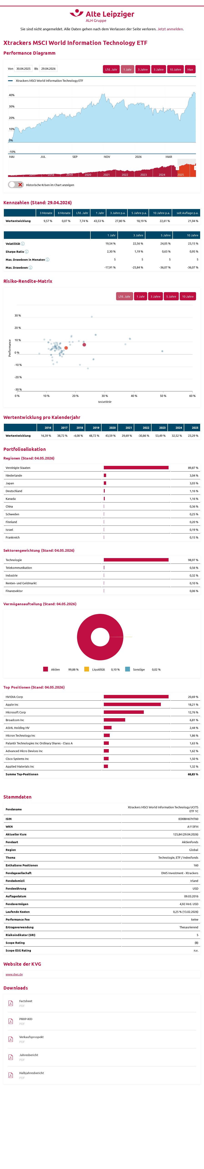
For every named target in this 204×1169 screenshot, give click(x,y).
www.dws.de (14, 974)
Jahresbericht (105, 1057)
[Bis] (48, 68)
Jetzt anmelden (170, 28)
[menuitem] (186, 168)
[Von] (23, 68)
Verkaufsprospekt (105, 1039)
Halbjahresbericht (105, 1075)
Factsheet (105, 1003)
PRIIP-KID (105, 1021)
